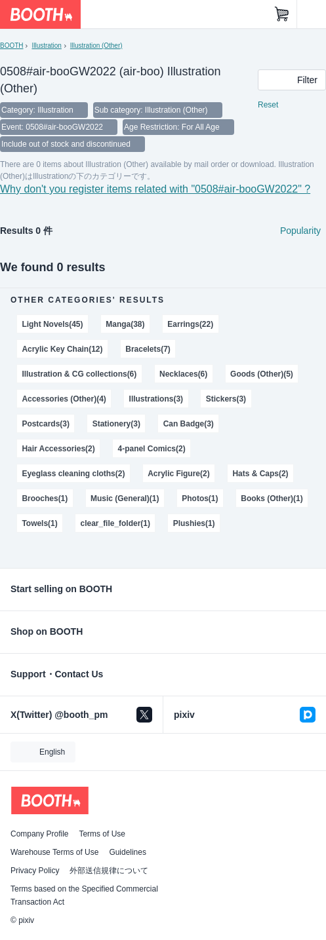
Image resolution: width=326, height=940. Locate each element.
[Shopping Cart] (282, 14)
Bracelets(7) (148, 349)
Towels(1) (39, 523)
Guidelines (127, 852)
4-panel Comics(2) (152, 448)
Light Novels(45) (52, 324)
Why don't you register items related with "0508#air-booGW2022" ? (155, 189)
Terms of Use (102, 834)
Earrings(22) (190, 324)
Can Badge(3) (188, 423)
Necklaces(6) (183, 374)
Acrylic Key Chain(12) (62, 349)
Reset (268, 104)
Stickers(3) (226, 399)
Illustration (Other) (96, 45)
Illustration (46, 45)
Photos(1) (200, 498)
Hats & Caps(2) (260, 473)
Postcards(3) (46, 423)
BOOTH (11, 45)
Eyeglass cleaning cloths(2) (73, 473)
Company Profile (39, 834)
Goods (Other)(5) (261, 374)
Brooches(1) (45, 498)
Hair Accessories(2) (58, 448)
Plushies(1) (194, 523)
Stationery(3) (116, 423)
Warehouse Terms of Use (54, 852)
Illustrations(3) (156, 399)
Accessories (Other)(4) (64, 399)
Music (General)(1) (125, 498)
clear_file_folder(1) (115, 523)
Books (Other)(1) (271, 498)
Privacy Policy (34, 870)
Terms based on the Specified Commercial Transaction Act (84, 895)
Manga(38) (125, 324)
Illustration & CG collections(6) (79, 374)
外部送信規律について (109, 870)
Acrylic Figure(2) (178, 473)
